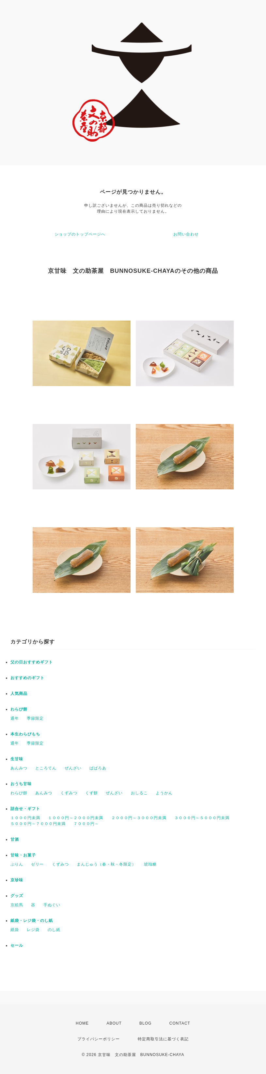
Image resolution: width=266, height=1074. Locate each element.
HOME (82, 1023)
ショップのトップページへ (80, 234)
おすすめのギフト (27, 678)
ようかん (164, 793)
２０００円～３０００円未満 (138, 818)
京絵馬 (16, 905)
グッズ (16, 895)
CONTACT (179, 1023)
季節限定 (35, 718)
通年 (14, 718)
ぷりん (16, 864)
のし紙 (54, 929)
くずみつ (68, 793)
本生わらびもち (25, 734)
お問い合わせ (186, 234)
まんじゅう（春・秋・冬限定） (106, 864)
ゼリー (37, 864)
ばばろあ (97, 768)
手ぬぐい (51, 905)
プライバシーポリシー (98, 1039)
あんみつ (18, 768)
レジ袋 (33, 929)
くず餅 (91, 793)
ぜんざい (73, 768)
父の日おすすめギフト (31, 662)
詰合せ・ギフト (25, 808)
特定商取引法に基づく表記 (163, 1039)
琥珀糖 (150, 864)
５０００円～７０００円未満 (38, 823)
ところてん (45, 768)
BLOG (145, 1023)
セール (16, 945)
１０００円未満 (25, 818)
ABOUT (113, 1023)
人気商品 (18, 693)
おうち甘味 (21, 784)
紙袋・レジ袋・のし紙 (31, 920)
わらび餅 (18, 709)
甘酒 (14, 839)
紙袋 (14, 929)
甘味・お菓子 (23, 855)
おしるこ (139, 793)
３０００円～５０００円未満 (201, 818)
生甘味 (16, 759)
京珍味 (16, 880)
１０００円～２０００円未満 (75, 818)
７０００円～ (86, 823)
